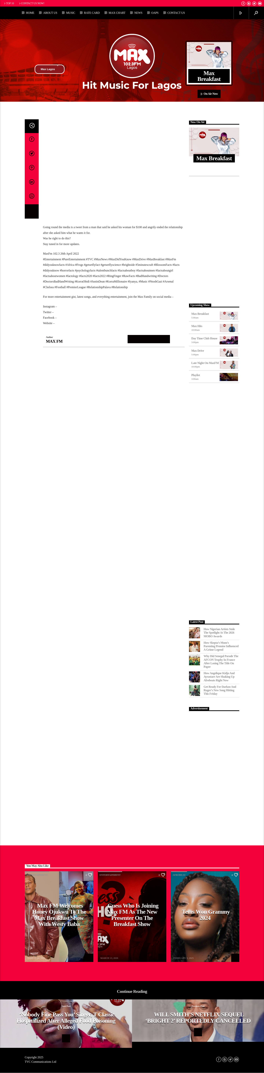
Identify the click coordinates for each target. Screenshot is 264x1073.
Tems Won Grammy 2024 (206, 914)
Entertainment (37, 874)
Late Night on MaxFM (205, 363)
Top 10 (8, 3)
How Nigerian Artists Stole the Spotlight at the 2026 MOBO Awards (219, 633)
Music (70, 12)
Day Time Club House (204, 338)
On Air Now (209, 94)
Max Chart (117, 12)
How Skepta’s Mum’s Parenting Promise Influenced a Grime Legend (221, 646)
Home (30, 12)
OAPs (155, 12)
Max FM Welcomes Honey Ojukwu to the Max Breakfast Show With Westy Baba (59, 914)
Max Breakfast (200, 313)
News (138, 12)
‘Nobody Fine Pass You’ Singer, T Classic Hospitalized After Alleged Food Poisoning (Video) (66, 1020)
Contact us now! (31, 3)
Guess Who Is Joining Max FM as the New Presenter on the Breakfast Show (132, 914)
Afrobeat (179, 874)
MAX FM (54, 341)
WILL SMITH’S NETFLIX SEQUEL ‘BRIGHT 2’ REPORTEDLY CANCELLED (198, 1017)
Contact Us (176, 12)
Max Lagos (49, 69)
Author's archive (149, 338)
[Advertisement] (214, 239)
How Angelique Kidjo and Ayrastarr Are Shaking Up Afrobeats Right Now (219, 677)
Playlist (195, 375)
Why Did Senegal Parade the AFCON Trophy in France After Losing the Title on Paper (221, 661)
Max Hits (196, 326)
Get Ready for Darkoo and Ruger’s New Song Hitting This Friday (220, 690)
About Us (50, 12)
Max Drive (197, 350)
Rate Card (92, 12)
